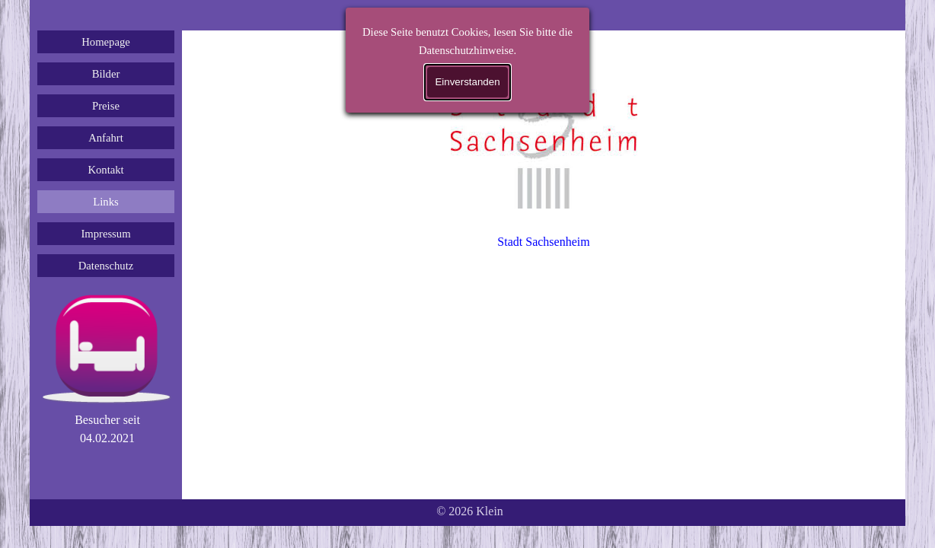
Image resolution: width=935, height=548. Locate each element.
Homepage (105, 42)
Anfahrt (105, 138)
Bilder (106, 74)
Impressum (105, 234)
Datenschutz (105, 266)
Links (105, 202)
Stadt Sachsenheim (543, 241)
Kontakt (105, 170)
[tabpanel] (107, 429)
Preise (106, 106)
